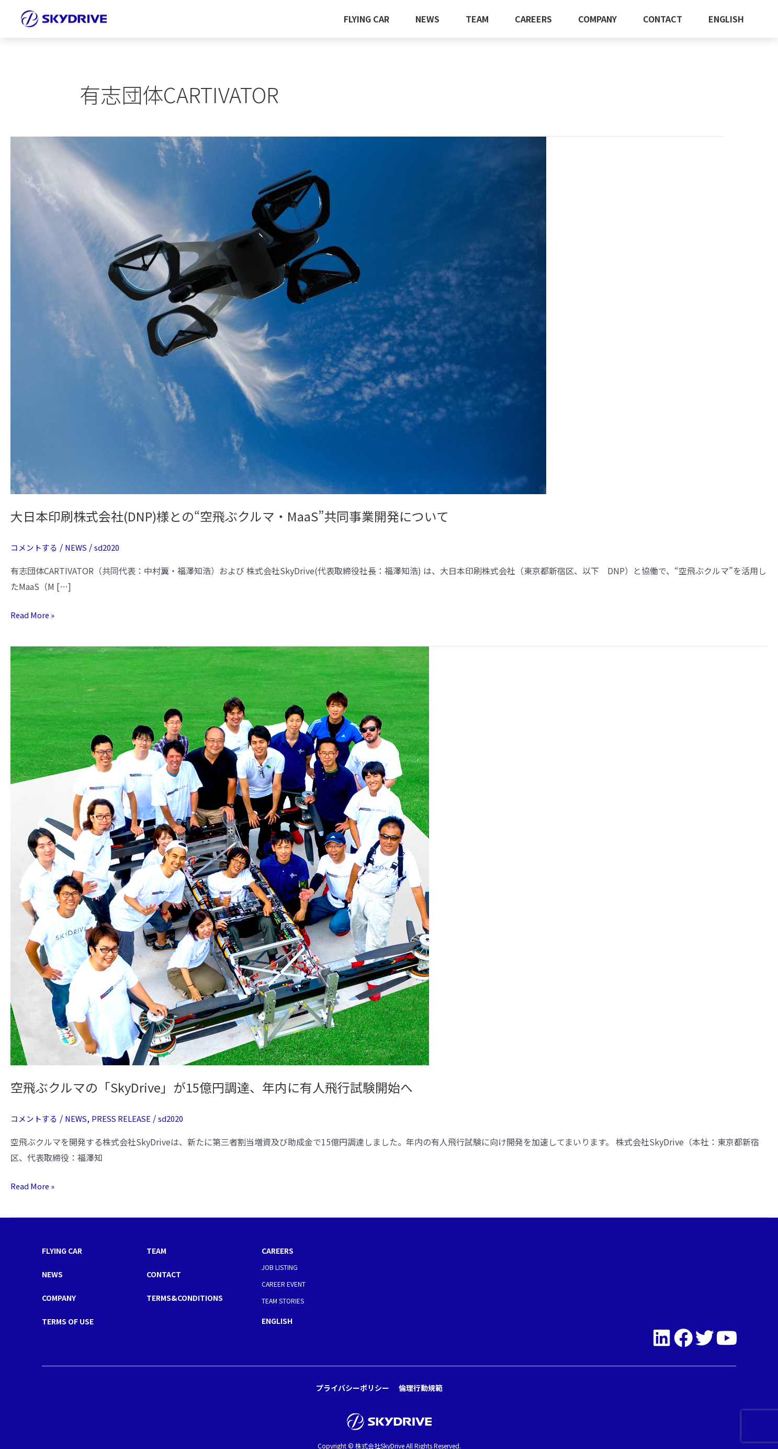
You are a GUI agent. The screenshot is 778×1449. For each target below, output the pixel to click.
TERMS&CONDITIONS (189, 1296)
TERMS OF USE (72, 1319)
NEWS (427, 13)
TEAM (477, 13)
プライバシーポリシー (352, 1385)
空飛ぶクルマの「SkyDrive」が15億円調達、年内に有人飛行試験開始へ (229, 1086)
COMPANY (597, 13)
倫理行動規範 (421, 1385)
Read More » (34, 614)
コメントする (35, 547)
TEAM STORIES (283, 1300)
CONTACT (662, 13)
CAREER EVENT (284, 1283)
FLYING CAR (366, 13)
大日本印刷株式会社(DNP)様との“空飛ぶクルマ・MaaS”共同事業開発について (250, 515)
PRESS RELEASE (127, 1118)
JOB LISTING (280, 1266)
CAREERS (533, 13)
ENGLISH (726, 13)
